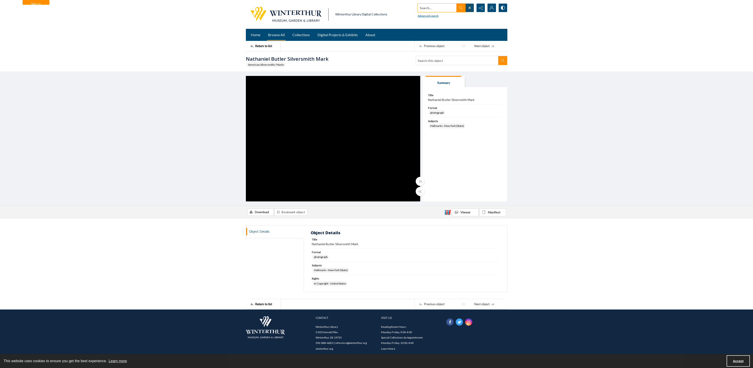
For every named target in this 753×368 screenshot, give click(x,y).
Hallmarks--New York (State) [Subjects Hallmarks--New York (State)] (447, 126)
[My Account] (491, 8)
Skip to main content (36, 3)
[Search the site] (437, 8)
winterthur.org (324, 348)
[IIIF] (447, 212)
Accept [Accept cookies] (738, 361)
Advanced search (428, 15)
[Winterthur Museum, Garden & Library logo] (286, 14)
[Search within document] (502, 60)
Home (255, 35)
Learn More (388, 348)
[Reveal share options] (480, 8)
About (370, 35)
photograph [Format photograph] (437, 112)
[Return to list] (265, 46)
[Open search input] (469, 8)
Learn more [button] (118, 361)
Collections (301, 35)
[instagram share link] (468, 322)
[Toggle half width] (420, 191)
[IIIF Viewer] (465, 212)
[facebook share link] (449, 322)
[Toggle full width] (420, 181)
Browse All (276, 35)
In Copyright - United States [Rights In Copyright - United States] (330, 283)
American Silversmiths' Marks (266, 64)
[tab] (443, 81)
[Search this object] (457, 60)
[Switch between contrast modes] (503, 8)
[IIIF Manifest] (492, 212)
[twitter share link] (459, 322)
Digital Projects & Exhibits (337, 35)
